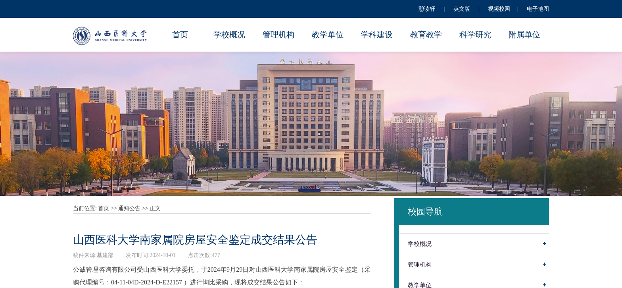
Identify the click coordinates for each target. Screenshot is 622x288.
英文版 (461, 9)
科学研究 (475, 34)
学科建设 (377, 34)
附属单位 (524, 34)
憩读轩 (427, 9)
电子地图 (538, 9)
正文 (155, 208)
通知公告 (129, 208)
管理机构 (278, 34)
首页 (180, 34)
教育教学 (426, 34)
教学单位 (328, 34)
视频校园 (499, 9)
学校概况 (229, 34)
